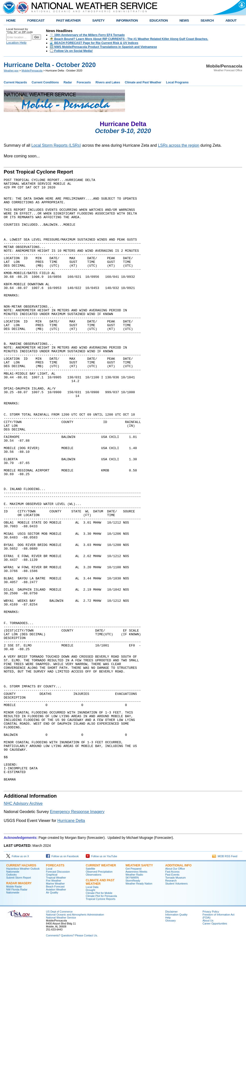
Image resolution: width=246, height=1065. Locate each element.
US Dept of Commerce (59, 1032)
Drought (90, 1010)
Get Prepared (133, 989)
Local (49, 989)
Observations (93, 995)
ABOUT (231, 20)
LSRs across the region (178, 145)
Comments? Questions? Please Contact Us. (72, 1056)
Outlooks (11, 995)
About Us (208, 1041)
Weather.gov (11, 70)
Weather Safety (139, 986)
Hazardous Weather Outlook (23, 989)
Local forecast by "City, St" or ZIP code (19, 31)
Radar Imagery (19, 1004)
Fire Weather (53, 1001)
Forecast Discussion (58, 992)
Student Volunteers (176, 1004)
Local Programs (177, 82)
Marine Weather (55, 1004)
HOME (11, 20)
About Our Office (175, 989)
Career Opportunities (215, 1044)
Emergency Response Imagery (77, 932)
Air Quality (52, 1013)
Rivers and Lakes (107, 82)
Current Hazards (15, 82)
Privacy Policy (211, 1032)
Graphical (51, 995)
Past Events (172, 995)
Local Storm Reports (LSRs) (56, 145)
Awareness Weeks (136, 992)
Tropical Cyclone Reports (100, 1019)
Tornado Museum (175, 998)
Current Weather (101, 986)
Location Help (16, 42)
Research (171, 1001)
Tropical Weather (56, 998)
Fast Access (172, 992)
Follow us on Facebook (62, 976)
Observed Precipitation (99, 992)
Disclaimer (171, 1032)
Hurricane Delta (71, 941)
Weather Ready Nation (138, 1004)
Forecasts (84, 82)
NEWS (184, 20)
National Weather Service (61, 1038)
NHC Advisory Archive (23, 924)
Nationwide (12, 992)
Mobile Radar (14, 1007)
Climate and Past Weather (143, 82)
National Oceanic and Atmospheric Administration (75, 1035)
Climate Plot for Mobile (99, 1013)
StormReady (132, 1001)
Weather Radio (134, 995)
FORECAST (35, 20)
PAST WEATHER (68, 20)
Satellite (90, 989)
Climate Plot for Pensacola (101, 1016)
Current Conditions (45, 82)
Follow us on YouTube (101, 976)
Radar (68, 82)
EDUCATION (159, 20)
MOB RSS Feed (224, 976)
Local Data (92, 1007)
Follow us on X (17, 976)
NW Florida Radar (16, 1010)
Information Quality (176, 1035)
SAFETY (98, 20)
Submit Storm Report (18, 998)
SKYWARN (132, 998)
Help (168, 1038)
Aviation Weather (56, 1010)
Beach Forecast (55, 1007)
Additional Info (178, 986)
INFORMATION (127, 20)
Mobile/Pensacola (32, 70)
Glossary (170, 1041)
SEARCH (207, 20)
